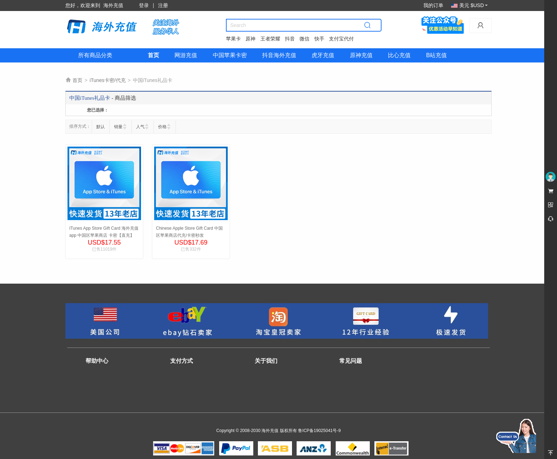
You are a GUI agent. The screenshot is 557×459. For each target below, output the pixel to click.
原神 (250, 39)
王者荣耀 (270, 39)
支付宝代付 (341, 39)
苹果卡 (233, 39)
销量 (118, 126)
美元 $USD (469, 5)
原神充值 (361, 55)
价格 (162, 126)
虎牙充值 (323, 55)
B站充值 (436, 55)
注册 (163, 5)
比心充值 (399, 55)
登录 (144, 5)
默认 (100, 126)
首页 (153, 55)
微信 (304, 39)
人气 (140, 126)
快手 (319, 39)
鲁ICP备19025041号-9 (319, 430)
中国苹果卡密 (230, 55)
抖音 (290, 39)
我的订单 (433, 5)
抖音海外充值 (279, 55)
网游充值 (185, 55)
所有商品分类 (95, 55)
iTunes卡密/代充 (107, 80)
